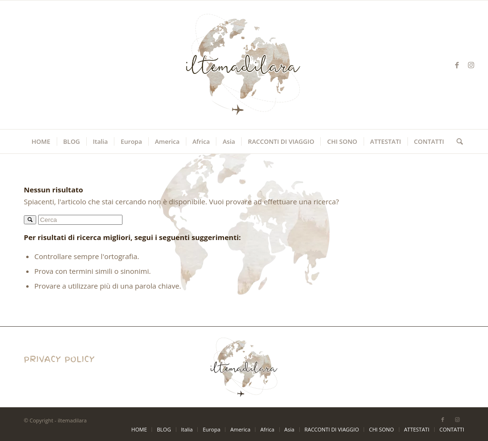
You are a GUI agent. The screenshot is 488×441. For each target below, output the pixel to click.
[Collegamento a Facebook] (457, 65)
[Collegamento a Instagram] (471, 65)
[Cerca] (456, 141)
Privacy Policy (46, 373)
